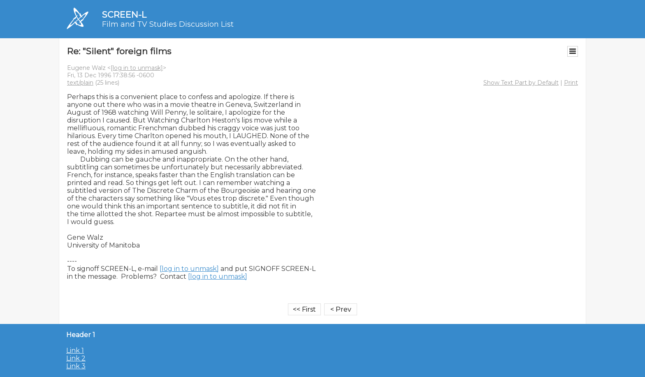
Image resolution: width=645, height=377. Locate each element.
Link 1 (75, 350)
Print (571, 82)
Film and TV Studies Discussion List (168, 24)
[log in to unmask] (137, 68)
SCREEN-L (124, 14)
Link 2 (76, 358)
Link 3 (76, 366)
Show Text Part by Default (521, 82)
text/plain (80, 82)
